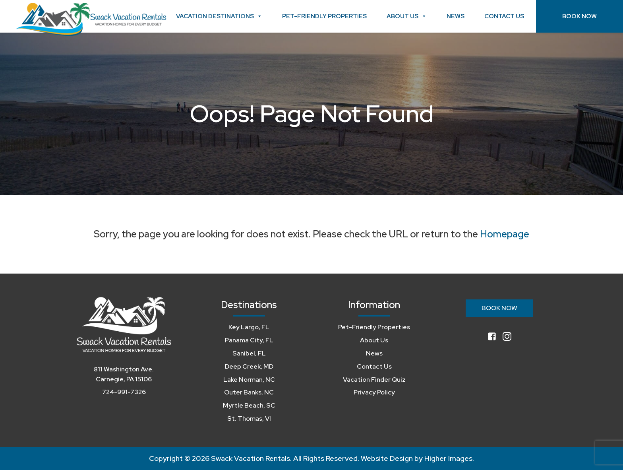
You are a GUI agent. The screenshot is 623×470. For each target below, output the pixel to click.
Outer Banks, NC (249, 392)
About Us (407, 16)
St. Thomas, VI (249, 418)
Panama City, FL (249, 340)
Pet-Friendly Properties (324, 16)
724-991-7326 (124, 392)
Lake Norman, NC (249, 379)
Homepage (504, 234)
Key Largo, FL (248, 327)
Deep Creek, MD (249, 366)
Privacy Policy (374, 392)
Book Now (579, 16)
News (455, 16)
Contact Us (504, 16)
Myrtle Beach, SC (249, 405)
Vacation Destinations (219, 16)
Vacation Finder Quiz (374, 379)
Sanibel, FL (249, 353)
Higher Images (448, 458)
